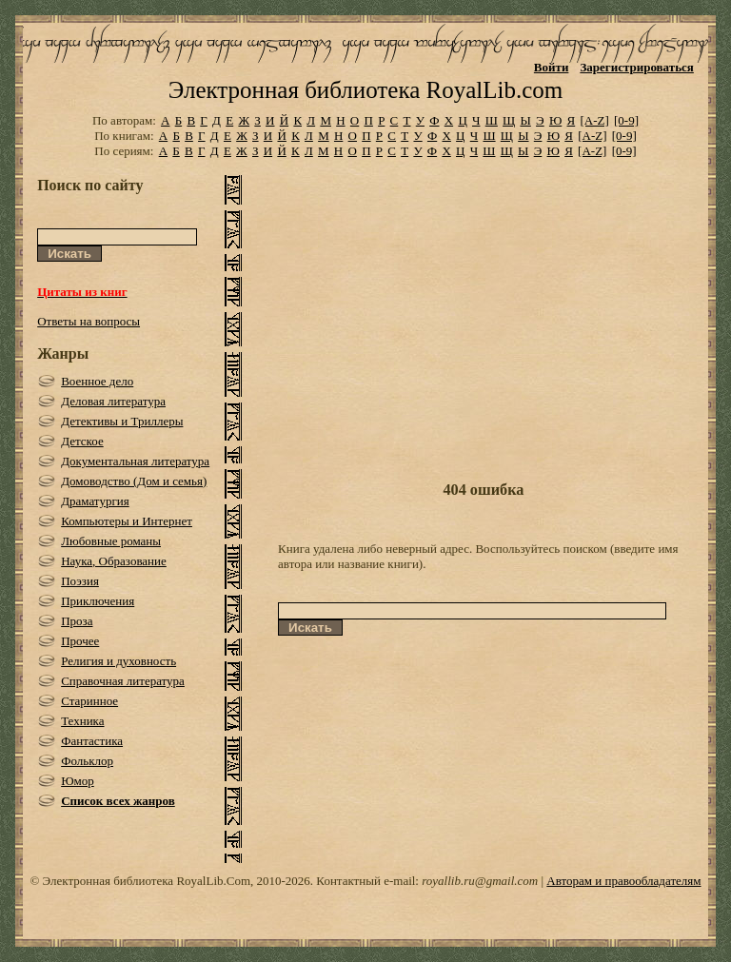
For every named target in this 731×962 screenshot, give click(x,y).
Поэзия (80, 581)
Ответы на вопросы (88, 321)
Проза (76, 621)
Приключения (97, 601)
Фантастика (92, 741)
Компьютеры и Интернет (126, 521)
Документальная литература (135, 461)
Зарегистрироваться (636, 67)
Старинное (89, 701)
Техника (82, 721)
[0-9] (626, 120)
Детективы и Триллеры (122, 421)
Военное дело (97, 381)
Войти (551, 67)
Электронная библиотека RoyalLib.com (365, 90)
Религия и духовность (118, 661)
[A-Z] (594, 120)
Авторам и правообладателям (623, 881)
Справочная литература (123, 681)
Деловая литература (113, 401)
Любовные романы (111, 541)
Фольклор (87, 761)
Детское (82, 441)
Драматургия (95, 501)
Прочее (80, 641)
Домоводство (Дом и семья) (134, 481)
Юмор (77, 781)
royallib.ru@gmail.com (480, 881)
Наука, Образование (114, 561)
